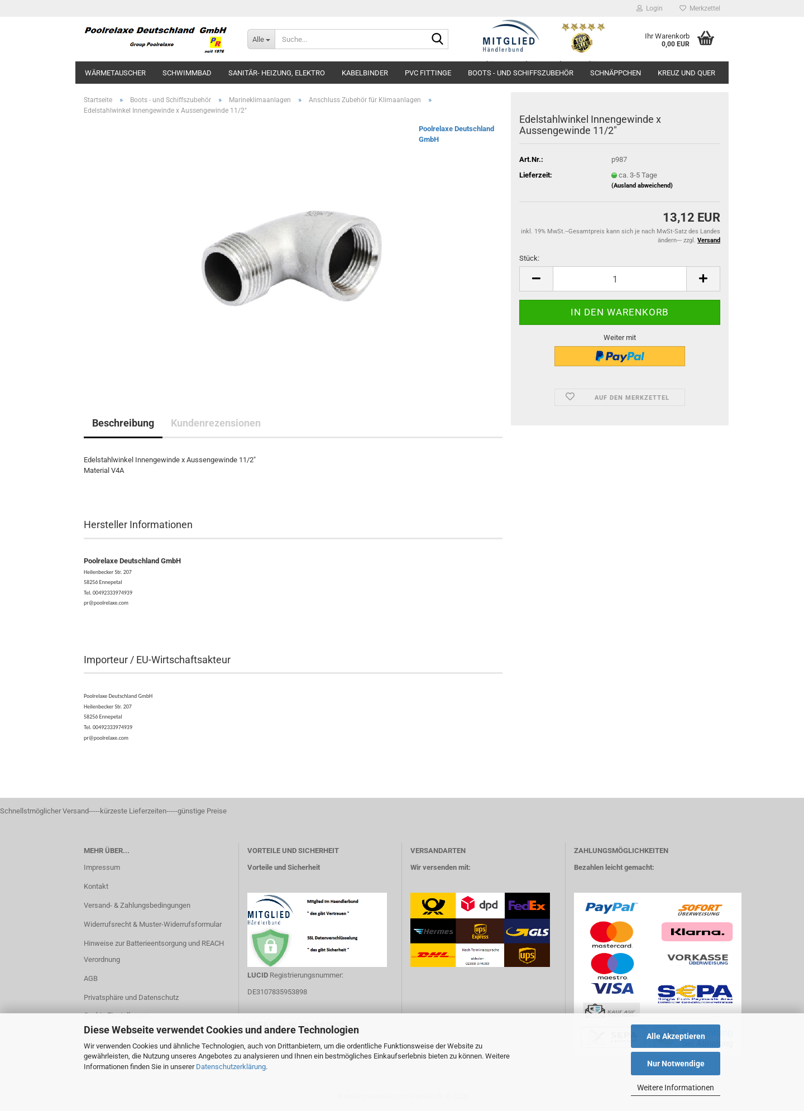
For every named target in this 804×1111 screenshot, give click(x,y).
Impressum (102, 867)
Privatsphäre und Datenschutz (131, 997)
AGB (91, 978)
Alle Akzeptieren (676, 1036)
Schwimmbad (187, 73)
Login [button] (649, 8)
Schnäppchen (615, 73)
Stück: (529, 258)
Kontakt (96, 886)
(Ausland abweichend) (642, 185)
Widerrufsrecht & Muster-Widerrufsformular (153, 924)
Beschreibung (123, 423)
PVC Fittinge (428, 73)
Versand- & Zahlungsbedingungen (137, 905)
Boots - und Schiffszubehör (520, 73)
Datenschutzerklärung (231, 1066)
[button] (536, 278)
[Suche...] (261, 39)
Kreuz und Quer (686, 73)
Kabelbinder (365, 73)
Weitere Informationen (675, 1087)
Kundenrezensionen (216, 423)
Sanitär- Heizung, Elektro (276, 73)
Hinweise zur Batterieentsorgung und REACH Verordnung (154, 951)
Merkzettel (699, 8)
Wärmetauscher (115, 73)
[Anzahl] (620, 278)
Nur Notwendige (676, 1063)
